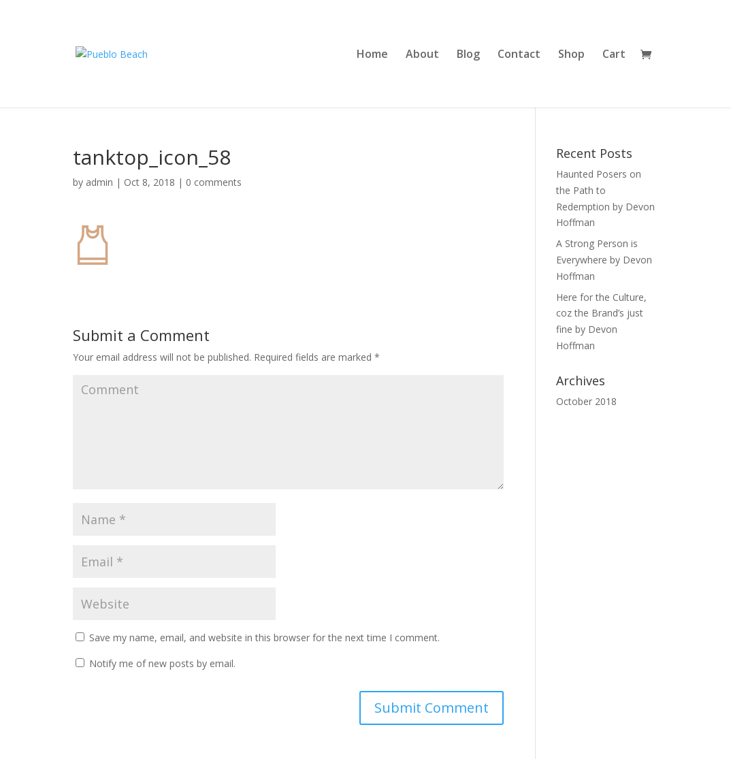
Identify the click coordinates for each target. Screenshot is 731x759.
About (422, 55)
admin (99, 182)
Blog (468, 55)
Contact (519, 55)
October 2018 (586, 401)
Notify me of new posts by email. (162, 663)
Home (372, 55)
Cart (614, 55)
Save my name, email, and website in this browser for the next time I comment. (264, 637)
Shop (571, 55)
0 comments (214, 182)
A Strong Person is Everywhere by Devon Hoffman (604, 259)
